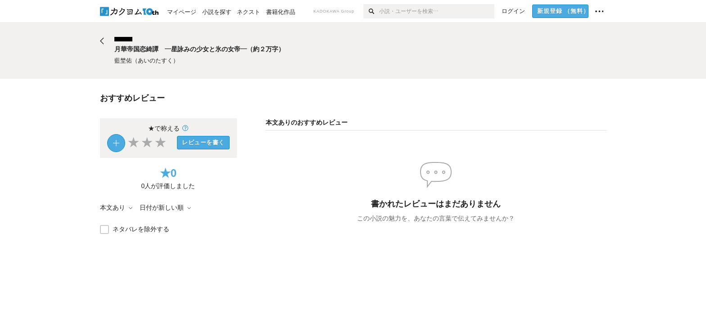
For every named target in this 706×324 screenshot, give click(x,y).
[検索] (371, 11)
